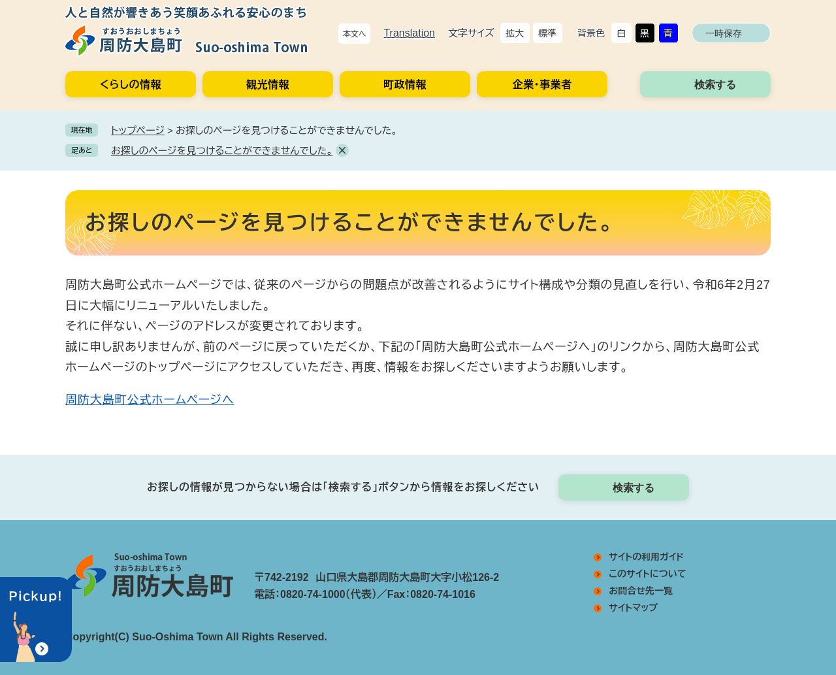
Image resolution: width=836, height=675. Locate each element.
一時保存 (723, 33)
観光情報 (267, 84)
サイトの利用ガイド (646, 557)
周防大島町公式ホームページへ (149, 399)
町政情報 (404, 84)
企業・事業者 (542, 84)
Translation (409, 33)
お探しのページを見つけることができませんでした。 (221, 150)
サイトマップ (633, 607)
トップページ (138, 130)
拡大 (515, 33)
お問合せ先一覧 (641, 590)
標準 (547, 33)
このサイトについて (647, 573)
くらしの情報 (130, 84)
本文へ (354, 34)
